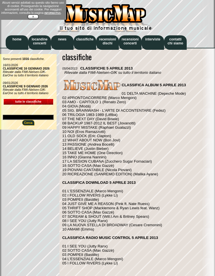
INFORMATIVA (52, 13)
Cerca (28, 122)
